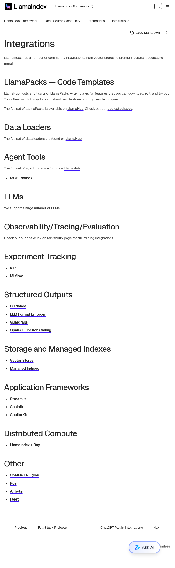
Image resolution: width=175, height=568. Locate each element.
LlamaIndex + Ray (25, 445)
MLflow (16, 276)
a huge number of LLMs (41, 208)
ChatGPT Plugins (24, 475)
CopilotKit (18, 414)
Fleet (14, 499)
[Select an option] (74, 6)
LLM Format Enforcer (28, 314)
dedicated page (120, 108)
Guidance (18, 306)
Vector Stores (22, 360)
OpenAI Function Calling (30, 330)
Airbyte (16, 491)
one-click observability (44, 238)
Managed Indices (24, 368)
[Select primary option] (145, 32)
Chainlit (16, 406)
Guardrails (19, 322)
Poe (13, 483)
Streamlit (18, 398)
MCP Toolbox (21, 178)
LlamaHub (75, 108)
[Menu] (167, 6)
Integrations (120, 21)
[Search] (158, 6)
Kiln (13, 268)
